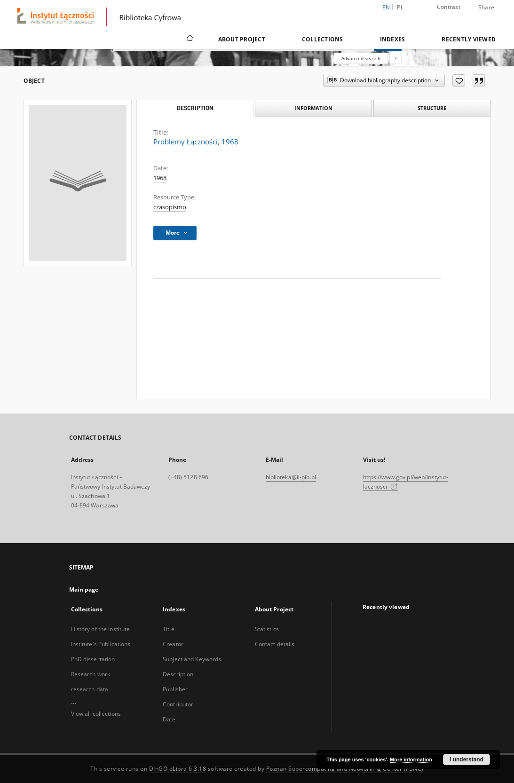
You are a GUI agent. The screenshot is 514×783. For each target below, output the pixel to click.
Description (178, 674)
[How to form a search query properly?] (395, 58)
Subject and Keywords (192, 659)
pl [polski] (400, 7)
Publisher (175, 689)
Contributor (178, 704)
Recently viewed (469, 39)
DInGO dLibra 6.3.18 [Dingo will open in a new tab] (177, 769)
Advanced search (360, 58)
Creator (173, 644)
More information (411, 759)
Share (486, 7)
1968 (159, 178)
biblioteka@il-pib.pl (291, 477)
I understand (466, 759)
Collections (322, 39)
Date (169, 719)
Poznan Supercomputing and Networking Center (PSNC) (345, 769)
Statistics (267, 629)
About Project (241, 39)
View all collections (96, 714)
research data (90, 689)
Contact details (275, 644)
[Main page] (189, 39)
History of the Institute (100, 629)
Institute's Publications (101, 644)
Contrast (448, 7)
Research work (91, 674)
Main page (84, 589)
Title (168, 629)
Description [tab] (195, 108)
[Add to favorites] (458, 80)
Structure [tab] (432, 107)
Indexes (392, 39)
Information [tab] (313, 107)
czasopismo (169, 207)
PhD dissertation (93, 659)
